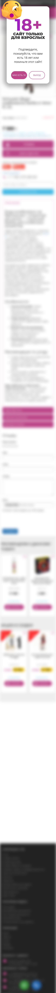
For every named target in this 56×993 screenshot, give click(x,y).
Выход (37, 75)
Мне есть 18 (19, 75)
